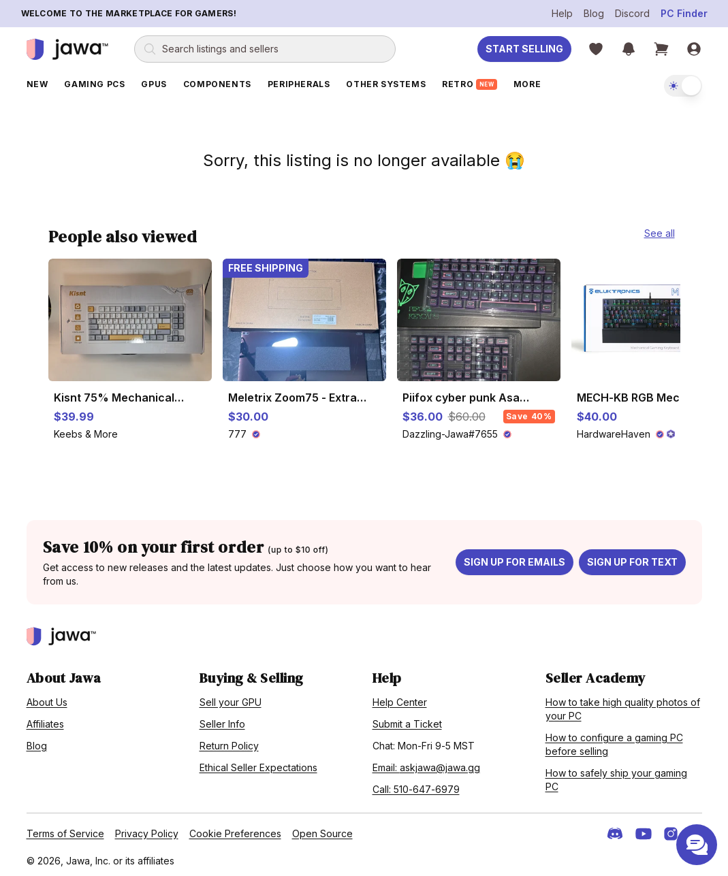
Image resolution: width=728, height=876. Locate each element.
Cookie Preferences (235, 831)
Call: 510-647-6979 (416, 786)
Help (562, 13)
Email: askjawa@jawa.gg (426, 764)
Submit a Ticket (407, 721)
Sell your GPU (231, 699)
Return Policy (229, 743)
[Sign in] (694, 49)
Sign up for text (632, 559)
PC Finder (684, 13)
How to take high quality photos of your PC (622, 706)
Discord (632, 13)
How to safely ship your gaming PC (616, 777)
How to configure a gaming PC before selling (614, 741)
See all (659, 230)
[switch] (683, 86)
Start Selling (524, 48)
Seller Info (222, 721)
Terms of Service (65, 831)
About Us (47, 699)
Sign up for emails (514, 559)
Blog (594, 13)
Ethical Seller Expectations (258, 764)
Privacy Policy (146, 831)
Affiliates (45, 721)
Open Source (322, 831)
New (37, 84)
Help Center (400, 699)
